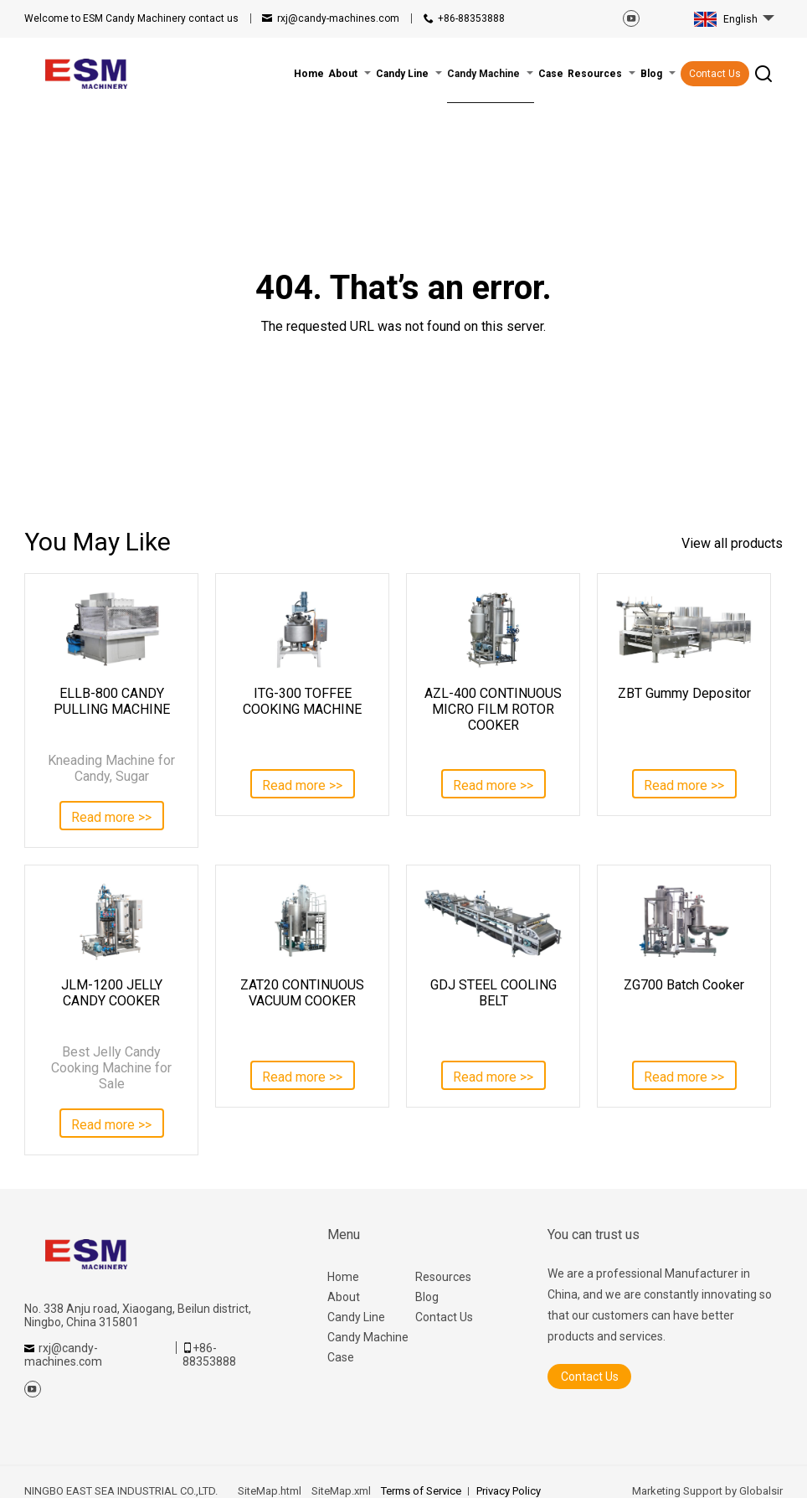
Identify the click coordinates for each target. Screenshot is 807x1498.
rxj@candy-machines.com (338, 18)
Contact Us (715, 74)
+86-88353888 (471, 18)
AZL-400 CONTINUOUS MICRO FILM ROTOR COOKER (493, 709)
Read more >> (111, 817)
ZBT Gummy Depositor (684, 693)
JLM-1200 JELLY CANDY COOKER (111, 993)
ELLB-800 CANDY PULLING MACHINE (112, 701)
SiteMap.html (269, 1491)
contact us (131, 18)
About (343, 1297)
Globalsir (761, 1491)
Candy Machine (368, 1337)
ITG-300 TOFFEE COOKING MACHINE (302, 701)
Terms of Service (421, 1491)
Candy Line (356, 1317)
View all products (732, 543)
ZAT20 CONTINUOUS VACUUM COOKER (302, 993)
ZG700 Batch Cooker (684, 985)
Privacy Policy (508, 1491)
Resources (443, 1277)
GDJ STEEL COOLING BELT (493, 993)
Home (343, 1277)
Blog (427, 1297)
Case (340, 1357)
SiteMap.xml (341, 1491)
